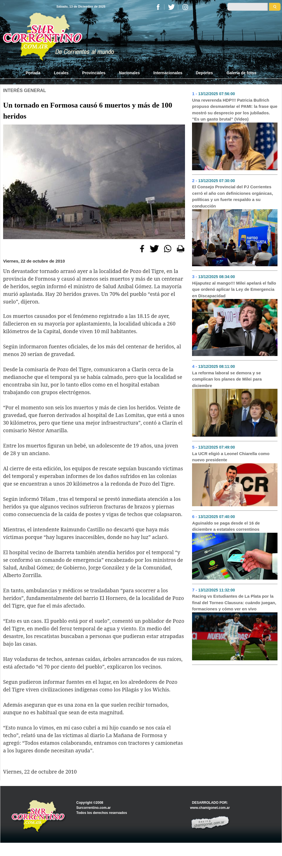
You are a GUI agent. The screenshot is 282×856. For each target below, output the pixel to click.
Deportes (204, 73)
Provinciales (93, 73)
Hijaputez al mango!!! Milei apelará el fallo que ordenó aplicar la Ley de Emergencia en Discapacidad (234, 289)
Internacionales (167, 73)
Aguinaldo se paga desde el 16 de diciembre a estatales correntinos (226, 526)
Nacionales (129, 73)
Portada (36, 72)
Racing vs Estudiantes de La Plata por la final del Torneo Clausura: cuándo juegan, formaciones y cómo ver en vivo (234, 602)
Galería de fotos (241, 73)
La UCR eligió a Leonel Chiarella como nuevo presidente (230, 456)
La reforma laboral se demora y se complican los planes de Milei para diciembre (227, 379)
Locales (61, 73)
